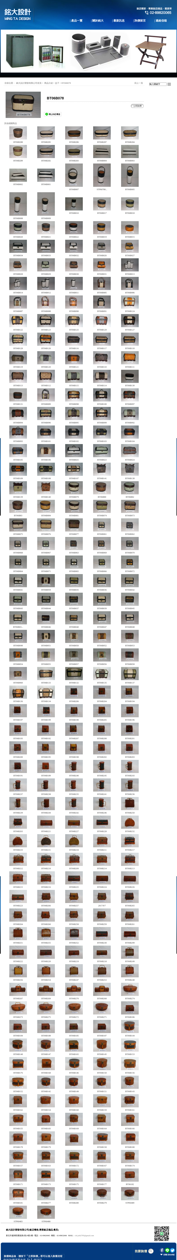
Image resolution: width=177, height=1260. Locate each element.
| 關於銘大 (97, 20)
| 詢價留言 (139, 20)
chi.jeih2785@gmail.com (84, 1236)
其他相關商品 (10, 123)
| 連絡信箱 (160, 20)
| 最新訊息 (118, 20)
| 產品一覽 (76, 20)
